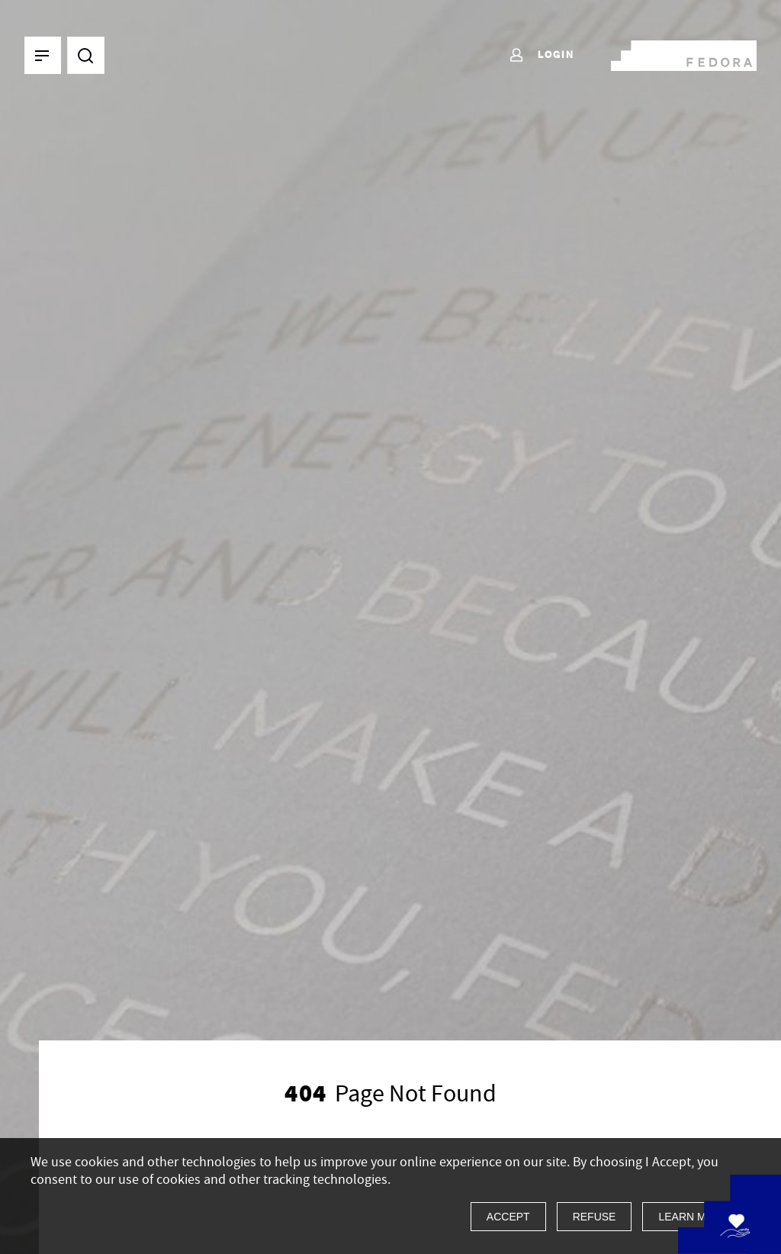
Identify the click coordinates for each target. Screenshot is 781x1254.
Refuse (594, 1217)
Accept (508, 1217)
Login (541, 56)
